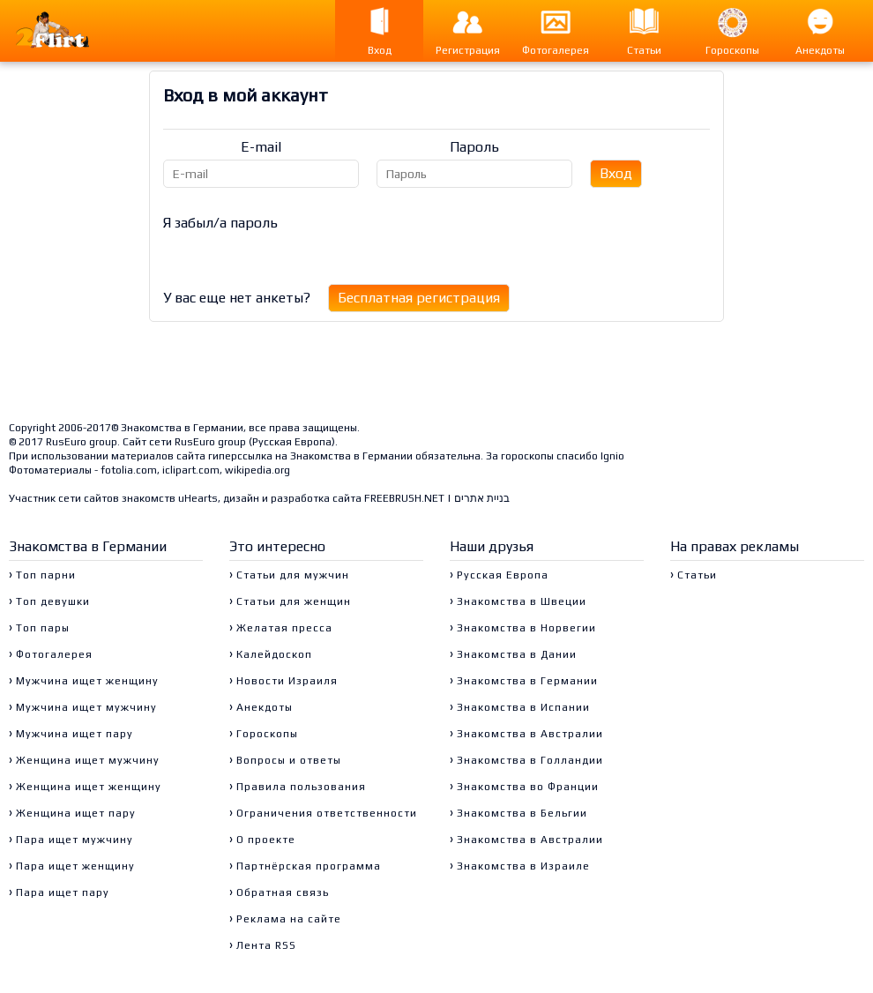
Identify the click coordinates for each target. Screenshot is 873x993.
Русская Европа (292, 442)
